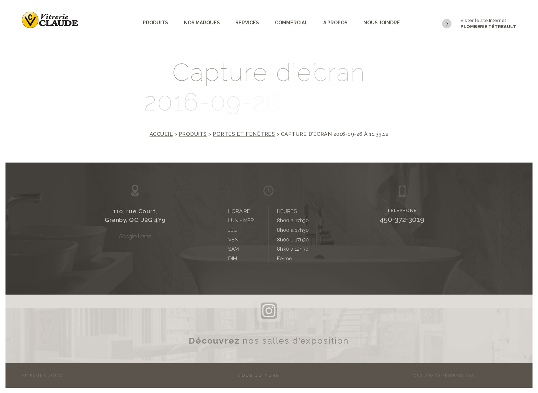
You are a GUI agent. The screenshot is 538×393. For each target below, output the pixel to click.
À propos (335, 22)
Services (247, 22)
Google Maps (135, 236)
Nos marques (202, 22)
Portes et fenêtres (244, 134)
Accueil (161, 134)
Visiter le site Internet (479, 24)
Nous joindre (381, 22)
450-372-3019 (401, 219)
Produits (155, 22)
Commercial (291, 22)
